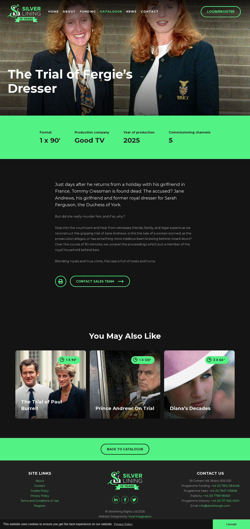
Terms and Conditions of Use (40, 501)
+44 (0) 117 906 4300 (225, 501)
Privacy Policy (39, 496)
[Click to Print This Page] (61, 281)
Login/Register (222, 12)
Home (55, 11)
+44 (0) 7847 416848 (223, 491)
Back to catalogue (125, 449)
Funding (89, 11)
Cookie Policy (40, 491)
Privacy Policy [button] (123, 524)
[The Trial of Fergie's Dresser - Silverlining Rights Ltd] (25, 14)
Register (39, 506)
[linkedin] (115, 500)
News (133, 11)
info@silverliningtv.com (214, 506)
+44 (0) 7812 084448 (225, 486)
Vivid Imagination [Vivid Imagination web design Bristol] (140, 517)
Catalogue (113, 11)
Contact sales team (95, 281)
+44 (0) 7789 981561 (216, 496)
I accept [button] (231, 524)
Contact (151, 11)
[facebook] (125, 500)
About (70, 11)
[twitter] (134, 500)
